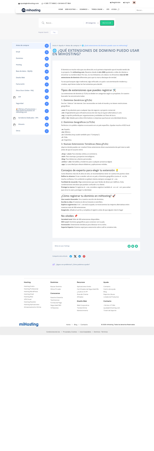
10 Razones (54, 308)
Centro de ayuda (109, 289)
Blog (105, 292)
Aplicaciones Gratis (84, 286)
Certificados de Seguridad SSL (88, 289)
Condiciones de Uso (53, 332)
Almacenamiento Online (32, 307)
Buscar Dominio (56, 286)
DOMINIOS (83, 9)
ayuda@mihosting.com (29, 3)
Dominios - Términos (101, 332)
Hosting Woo (28, 297)
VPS (107, 9)
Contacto (107, 286)
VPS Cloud (27, 299)
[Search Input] (64, 23)
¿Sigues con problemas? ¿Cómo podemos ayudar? (71, 264)
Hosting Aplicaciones (31, 304)
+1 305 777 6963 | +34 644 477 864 (57, 3)
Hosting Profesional (31, 289)
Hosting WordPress (31, 291)
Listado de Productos (111, 297)
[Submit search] (107, 23)
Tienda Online (82, 308)
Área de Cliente (82, 294)
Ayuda (61, 45)
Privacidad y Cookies (70, 332)
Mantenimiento (82, 310)
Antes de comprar (73, 45)
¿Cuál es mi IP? (82, 292)
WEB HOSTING (70, 9)
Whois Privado (55, 289)
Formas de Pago (56, 303)
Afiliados (80, 297)
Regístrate (116, 2)
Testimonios (54, 300)
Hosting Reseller (30, 302)
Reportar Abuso (109, 294)
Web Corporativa (83, 305)
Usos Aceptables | (87, 332)
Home (69, 325)
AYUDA (114, 9)
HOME (60, 9)
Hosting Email (29, 294)
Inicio (54, 45)
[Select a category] (92, 23)
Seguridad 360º (55, 305)
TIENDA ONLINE (96, 9)
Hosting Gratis (29, 286)
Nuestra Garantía (56, 297)
